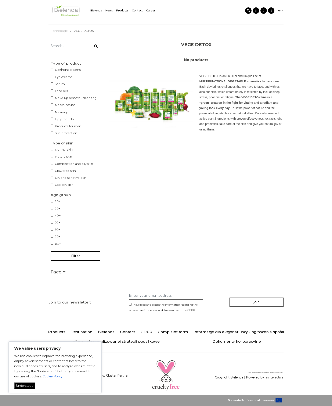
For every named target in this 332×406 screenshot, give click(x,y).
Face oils (61, 91)
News (109, 10)
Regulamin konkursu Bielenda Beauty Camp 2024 (266, 373)
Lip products (64, 119)
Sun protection (66, 133)
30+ (58, 208)
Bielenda (96, 10)
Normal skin (64, 149)
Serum (60, 84)
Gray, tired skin (65, 171)
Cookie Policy (52, 376)
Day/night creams (68, 70)
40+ (58, 215)
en (280, 10)
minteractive (274, 378)
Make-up (61, 112)
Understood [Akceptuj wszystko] (24, 386)
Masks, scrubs (65, 105)
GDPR (191, 310)
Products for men (68, 126)
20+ (58, 201)
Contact (137, 10)
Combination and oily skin (74, 164)
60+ (58, 229)
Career (150, 10)
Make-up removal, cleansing (76, 98)
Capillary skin (64, 185)
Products (122, 10)
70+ (58, 236)
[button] (58, 273)
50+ (57, 222)
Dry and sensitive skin (70, 178)
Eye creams (63, 77)
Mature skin (63, 156)
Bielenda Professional (244, 400)
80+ (58, 243)
